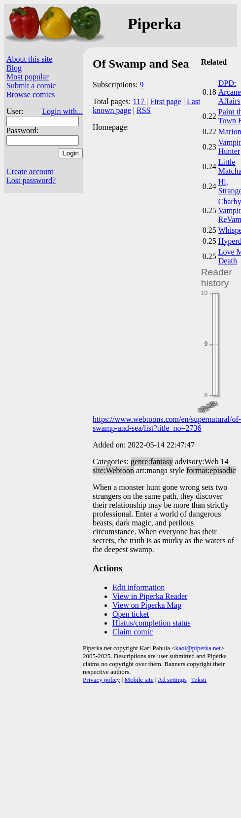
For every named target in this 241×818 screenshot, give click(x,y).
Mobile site (139, 679)
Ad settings (172, 679)
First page (165, 101)
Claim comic (132, 632)
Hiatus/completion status (151, 623)
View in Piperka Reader (149, 596)
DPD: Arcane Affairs (229, 92)
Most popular (27, 77)
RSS (143, 110)
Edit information (138, 587)
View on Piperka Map (146, 605)
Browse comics (30, 94)
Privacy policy (101, 679)
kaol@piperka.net (197, 648)
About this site (29, 59)
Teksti (199, 679)
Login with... (62, 111)
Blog (14, 68)
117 (139, 101)
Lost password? (31, 180)
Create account (30, 171)
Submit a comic (31, 85)
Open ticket (130, 614)
